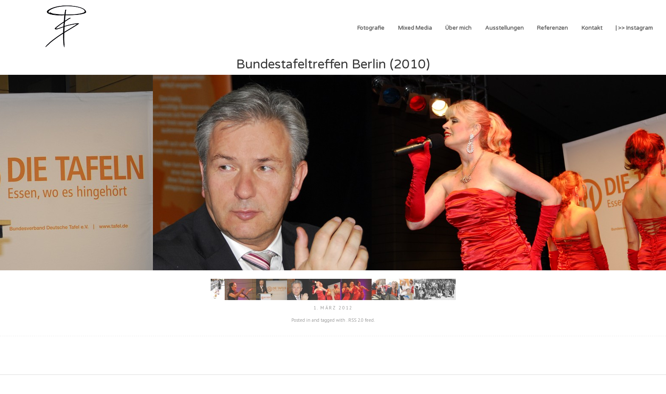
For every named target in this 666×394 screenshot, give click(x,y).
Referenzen (552, 28)
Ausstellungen (504, 28)
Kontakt (591, 28)
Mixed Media (415, 28)
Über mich (458, 28)
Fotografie (370, 28)
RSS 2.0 (356, 320)
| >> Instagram (634, 28)
